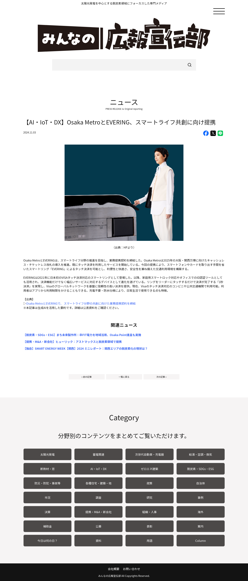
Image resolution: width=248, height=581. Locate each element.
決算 (47, 512)
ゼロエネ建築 (149, 469)
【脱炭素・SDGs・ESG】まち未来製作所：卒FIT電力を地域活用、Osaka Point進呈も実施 (82, 335)
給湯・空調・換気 (200, 454)
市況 (47, 497)
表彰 (149, 526)
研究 (149, 497)
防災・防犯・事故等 (47, 483)
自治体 (200, 483)
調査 (98, 497)
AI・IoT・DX (98, 469)
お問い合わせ (131, 569)
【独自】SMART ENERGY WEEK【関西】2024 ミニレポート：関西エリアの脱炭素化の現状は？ (85, 348)
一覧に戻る (124, 376)
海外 (200, 512)
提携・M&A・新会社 (98, 512)
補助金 (47, 526)
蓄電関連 (98, 454)
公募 (98, 526)
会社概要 (113, 569)
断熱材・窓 (47, 469)
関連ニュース (124, 325)
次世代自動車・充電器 (149, 454)
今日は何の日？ (47, 540)
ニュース (124, 102)
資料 (98, 540)
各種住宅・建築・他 (99, 483)
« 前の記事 (86, 376)
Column (200, 540)
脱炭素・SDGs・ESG (200, 469)
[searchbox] (124, 65)
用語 (149, 540)
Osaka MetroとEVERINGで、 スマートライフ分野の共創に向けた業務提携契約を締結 (81, 303)
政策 (149, 483)
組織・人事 (149, 512)
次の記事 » (161, 376)
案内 (200, 526)
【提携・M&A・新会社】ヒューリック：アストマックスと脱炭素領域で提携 (72, 341)
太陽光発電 (47, 454)
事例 (200, 497)
